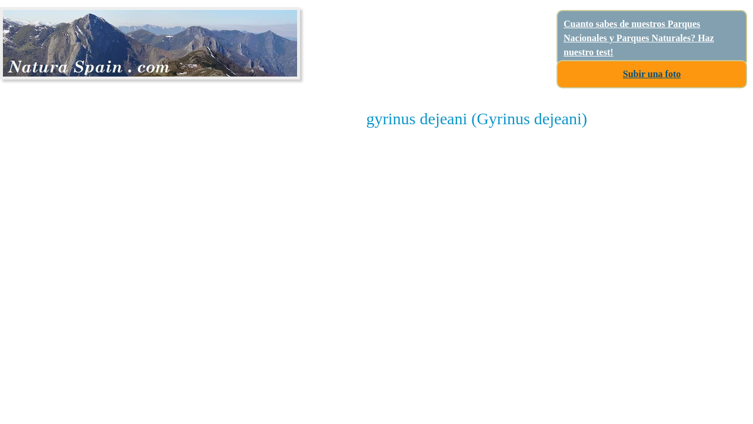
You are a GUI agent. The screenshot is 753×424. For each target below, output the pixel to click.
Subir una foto (652, 74)
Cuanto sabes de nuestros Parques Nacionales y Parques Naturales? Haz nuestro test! (639, 38)
